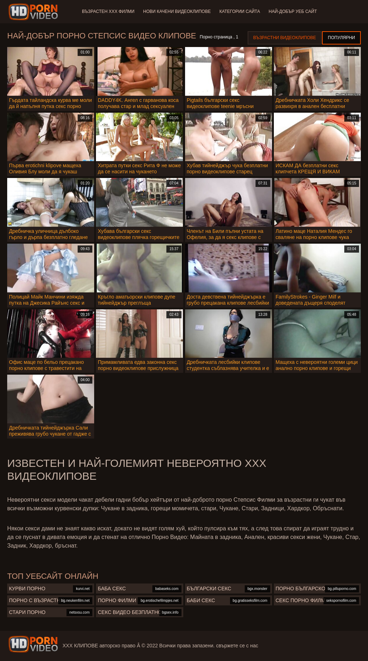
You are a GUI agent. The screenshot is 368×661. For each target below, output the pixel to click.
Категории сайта (239, 11)
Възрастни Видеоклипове (284, 37)
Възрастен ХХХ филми (108, 11)
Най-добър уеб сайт (293, 11)
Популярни (341, 37)
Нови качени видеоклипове (177, 11)
